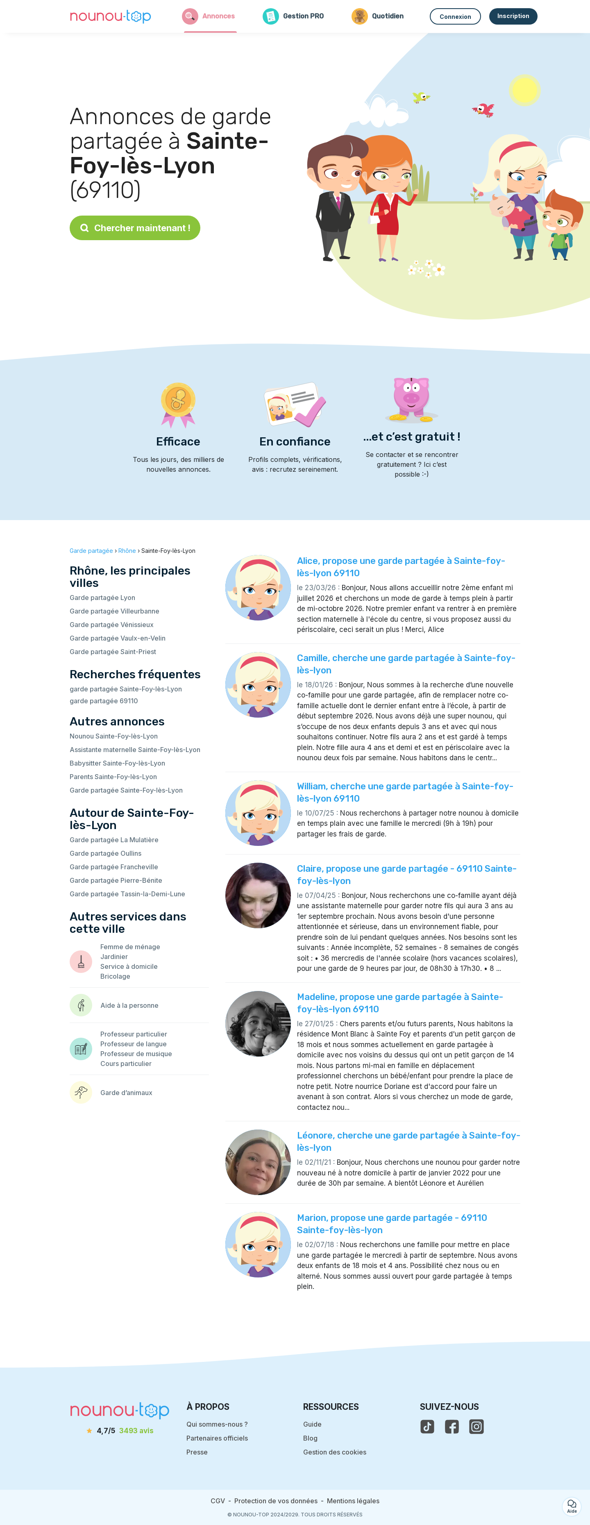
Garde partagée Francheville (114, 867)
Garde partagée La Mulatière (114, 840)
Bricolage (115, 976)
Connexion (455, 16)
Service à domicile (129, 966)
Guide (312, 1424)
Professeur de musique (136, 1054)
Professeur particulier (133, 1034)
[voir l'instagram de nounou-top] (476, 1426)
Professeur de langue (133, 1044)
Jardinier (114, 956)
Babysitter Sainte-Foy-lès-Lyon (117, 763)
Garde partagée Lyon (102, 597)
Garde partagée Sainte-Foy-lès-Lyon (126, 790)
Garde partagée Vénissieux (112, 624)
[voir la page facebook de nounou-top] (452, 1426)
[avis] (120, 1431)
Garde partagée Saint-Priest (113, 652)
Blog (310, 1438)
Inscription (513, 15)
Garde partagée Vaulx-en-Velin (118, 638)
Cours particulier (126, 1063)
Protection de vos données (276, 1501)
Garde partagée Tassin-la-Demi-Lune (127, 894)
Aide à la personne (129, 1005)
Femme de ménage (130, 947)
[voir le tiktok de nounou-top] (427, 1426)
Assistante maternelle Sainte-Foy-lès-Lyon (135, 749)
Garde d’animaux (126, 1093)
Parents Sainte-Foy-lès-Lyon (113, 777)
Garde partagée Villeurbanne (114, 611)
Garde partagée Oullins (105, 853)
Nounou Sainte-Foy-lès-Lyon (114, 736)
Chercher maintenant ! (135, 228)
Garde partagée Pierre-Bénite (116, 880)
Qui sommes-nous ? (217, 1424)
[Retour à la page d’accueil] (111, 16)
